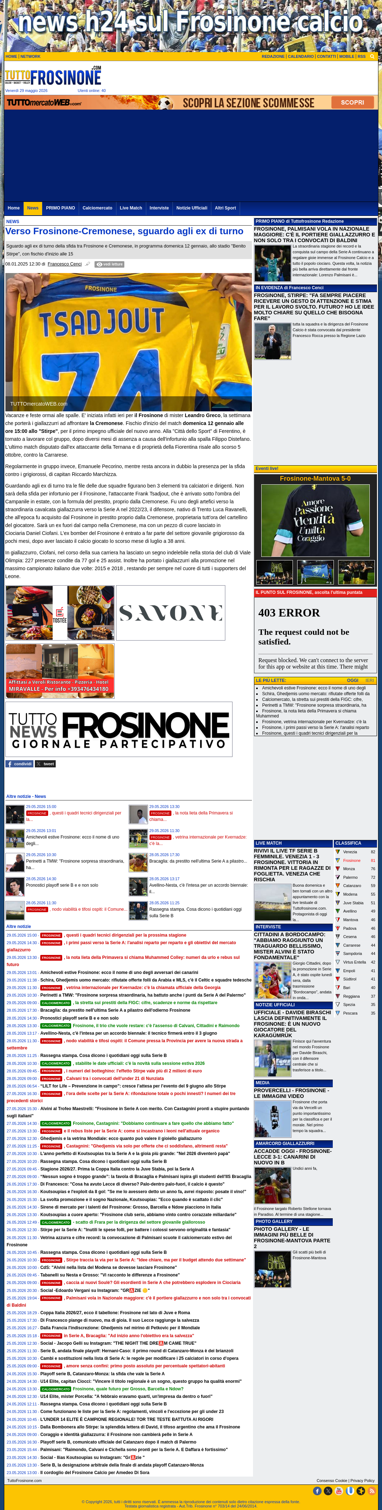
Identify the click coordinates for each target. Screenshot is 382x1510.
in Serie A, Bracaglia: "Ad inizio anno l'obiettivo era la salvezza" (117, 1335)
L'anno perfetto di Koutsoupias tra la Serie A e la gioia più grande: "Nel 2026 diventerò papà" (135, 1153)
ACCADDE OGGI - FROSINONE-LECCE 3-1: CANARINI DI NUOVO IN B (293, 1156)
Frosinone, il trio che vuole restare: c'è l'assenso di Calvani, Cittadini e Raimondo (139, 1025)
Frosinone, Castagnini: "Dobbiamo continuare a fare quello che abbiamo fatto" (137, 1123)
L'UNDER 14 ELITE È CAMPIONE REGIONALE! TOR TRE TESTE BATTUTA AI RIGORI (126, 1419)
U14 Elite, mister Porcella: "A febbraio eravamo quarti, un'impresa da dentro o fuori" (126, 1396)
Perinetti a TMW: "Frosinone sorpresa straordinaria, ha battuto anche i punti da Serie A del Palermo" (143, 995)
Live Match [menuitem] (131, 208)
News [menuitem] (32, 208)
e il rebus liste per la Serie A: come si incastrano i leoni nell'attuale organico (130, 1130)
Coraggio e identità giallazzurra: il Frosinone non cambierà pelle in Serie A (116, 1434)
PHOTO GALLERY (274, 1221)
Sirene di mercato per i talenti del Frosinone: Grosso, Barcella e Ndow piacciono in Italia (130, 1207)
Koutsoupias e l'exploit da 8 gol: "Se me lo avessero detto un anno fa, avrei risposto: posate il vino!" (143, 1191)
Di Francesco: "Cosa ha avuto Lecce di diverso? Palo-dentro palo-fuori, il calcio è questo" (132, 1184)
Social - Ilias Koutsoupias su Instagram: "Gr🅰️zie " (92, 1457)
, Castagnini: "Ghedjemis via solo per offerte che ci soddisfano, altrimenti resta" (134, 1146)
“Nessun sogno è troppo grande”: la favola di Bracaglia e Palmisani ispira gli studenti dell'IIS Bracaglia (145, 1176)
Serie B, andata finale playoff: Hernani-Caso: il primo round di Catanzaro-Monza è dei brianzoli (136, 1350)
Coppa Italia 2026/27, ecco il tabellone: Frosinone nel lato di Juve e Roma (115, 1312)
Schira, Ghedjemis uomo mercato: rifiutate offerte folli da (316, 693)
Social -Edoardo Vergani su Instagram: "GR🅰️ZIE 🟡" (95, 1290)
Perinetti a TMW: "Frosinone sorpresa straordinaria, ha (314, 705)
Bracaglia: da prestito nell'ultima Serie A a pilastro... (198, 861)
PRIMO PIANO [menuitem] (60, 208)
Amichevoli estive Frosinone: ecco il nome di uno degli (314, 688)
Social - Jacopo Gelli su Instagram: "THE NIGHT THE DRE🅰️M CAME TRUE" (118, 1343)
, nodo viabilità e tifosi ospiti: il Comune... (77, 909)
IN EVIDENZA (269, 287)
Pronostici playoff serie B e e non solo (62, 885)
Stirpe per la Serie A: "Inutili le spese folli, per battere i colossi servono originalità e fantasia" (135, 1229)
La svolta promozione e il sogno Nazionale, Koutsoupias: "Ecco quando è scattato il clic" (131, 1199)
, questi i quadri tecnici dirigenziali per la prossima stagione (113, 935)
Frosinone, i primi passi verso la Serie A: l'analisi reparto (315, 727)
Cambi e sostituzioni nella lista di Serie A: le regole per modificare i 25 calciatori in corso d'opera (139, 1358)
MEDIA (263, 1082)
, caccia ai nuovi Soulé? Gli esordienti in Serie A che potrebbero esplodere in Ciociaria (140, 1282)
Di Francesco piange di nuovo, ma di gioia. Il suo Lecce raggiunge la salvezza (119, 1320)
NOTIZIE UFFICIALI (275, 1004)
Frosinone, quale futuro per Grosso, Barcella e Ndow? (112, 1388)
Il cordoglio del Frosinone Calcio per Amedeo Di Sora (94, 1472)
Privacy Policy (362, 1480)
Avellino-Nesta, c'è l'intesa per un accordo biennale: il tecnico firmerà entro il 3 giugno (128, 1033)
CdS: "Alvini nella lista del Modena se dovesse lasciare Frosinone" (108, 1267)
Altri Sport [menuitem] (225, 208)
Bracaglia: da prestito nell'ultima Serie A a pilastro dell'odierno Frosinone (115, 1010)
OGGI (352, 680)
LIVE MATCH (269, 843)
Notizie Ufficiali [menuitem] (191, 208)
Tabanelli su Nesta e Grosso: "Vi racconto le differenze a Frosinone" (110, 1275)
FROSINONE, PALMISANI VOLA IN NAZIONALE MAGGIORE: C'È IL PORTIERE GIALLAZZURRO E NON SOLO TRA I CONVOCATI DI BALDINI (314, 234)
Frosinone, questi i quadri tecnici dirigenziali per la (310, 733)
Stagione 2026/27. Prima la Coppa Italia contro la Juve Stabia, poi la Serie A (117, 1169)
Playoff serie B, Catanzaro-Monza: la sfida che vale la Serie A (102, 1373)
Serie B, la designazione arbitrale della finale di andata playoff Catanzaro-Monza (122, 1465)
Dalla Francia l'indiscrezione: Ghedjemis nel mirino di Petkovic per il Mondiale (120, 1327)
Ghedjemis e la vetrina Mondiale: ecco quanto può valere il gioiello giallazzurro (121, 1138)
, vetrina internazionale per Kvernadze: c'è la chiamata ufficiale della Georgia (130, 987)
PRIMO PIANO (270, 221)
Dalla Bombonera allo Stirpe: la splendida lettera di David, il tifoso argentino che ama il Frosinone (140, 1427)
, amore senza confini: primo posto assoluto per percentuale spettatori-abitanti (132, 1365)
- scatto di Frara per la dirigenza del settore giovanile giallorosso (122, 1222)
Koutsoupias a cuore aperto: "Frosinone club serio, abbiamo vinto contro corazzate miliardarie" (138, 1214)
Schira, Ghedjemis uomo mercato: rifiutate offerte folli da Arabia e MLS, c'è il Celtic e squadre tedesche (146, 980)
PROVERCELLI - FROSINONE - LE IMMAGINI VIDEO (291, 1093)
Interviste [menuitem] (159, 208)
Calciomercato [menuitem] (97, 208)
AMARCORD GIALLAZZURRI (285, 1143)
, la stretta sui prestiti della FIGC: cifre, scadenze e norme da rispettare (128, 1002)
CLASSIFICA (349, 843)
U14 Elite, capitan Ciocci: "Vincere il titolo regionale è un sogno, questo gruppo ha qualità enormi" (141, 1381)
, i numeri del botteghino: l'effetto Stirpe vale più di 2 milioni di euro (121, 1070)
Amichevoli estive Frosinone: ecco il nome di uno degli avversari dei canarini (119, 972)
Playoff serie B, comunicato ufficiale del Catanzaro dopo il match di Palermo (118, 1442)
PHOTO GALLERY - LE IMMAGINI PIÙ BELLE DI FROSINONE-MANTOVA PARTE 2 (292, 1237)
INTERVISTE (268, 926)
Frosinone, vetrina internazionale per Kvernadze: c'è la (314, 721)
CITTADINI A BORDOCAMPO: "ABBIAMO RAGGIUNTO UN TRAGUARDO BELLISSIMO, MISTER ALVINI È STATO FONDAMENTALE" (290, 946)
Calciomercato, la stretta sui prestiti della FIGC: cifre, (312, 699)
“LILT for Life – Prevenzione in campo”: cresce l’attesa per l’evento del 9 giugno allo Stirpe (133, 1086)
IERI (369, 680)
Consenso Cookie (332, 1480)
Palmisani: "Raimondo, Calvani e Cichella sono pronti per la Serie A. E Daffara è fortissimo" (134, 1449)
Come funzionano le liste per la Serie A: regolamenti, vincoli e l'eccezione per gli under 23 (132, 1411)
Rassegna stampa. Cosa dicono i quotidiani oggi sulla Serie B (103, 1055)
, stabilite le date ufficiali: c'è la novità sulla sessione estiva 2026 (122, 1063)
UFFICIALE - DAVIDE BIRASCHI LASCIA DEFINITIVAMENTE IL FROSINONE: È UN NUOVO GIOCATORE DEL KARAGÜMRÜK (292, 1024)
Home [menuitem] (14, 208)
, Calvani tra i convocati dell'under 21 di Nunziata (102, 1078)
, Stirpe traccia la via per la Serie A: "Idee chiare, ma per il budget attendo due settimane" (143, 1259)
